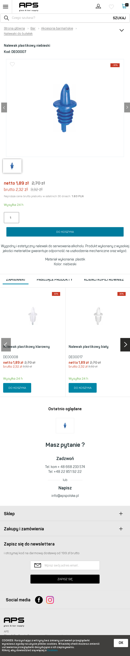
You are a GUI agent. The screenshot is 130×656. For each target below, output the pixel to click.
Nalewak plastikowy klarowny (26, 347)
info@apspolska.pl (65, 496)
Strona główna (14, 28)
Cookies (52, 650)
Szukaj (119, 18)
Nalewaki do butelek (18, 33)
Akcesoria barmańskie (57, 28)
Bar (33, 28)
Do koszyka (65, 232)
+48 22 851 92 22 (68, 472)
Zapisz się (65, 579)
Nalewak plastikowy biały (88, 347)
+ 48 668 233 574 (71, 467)
